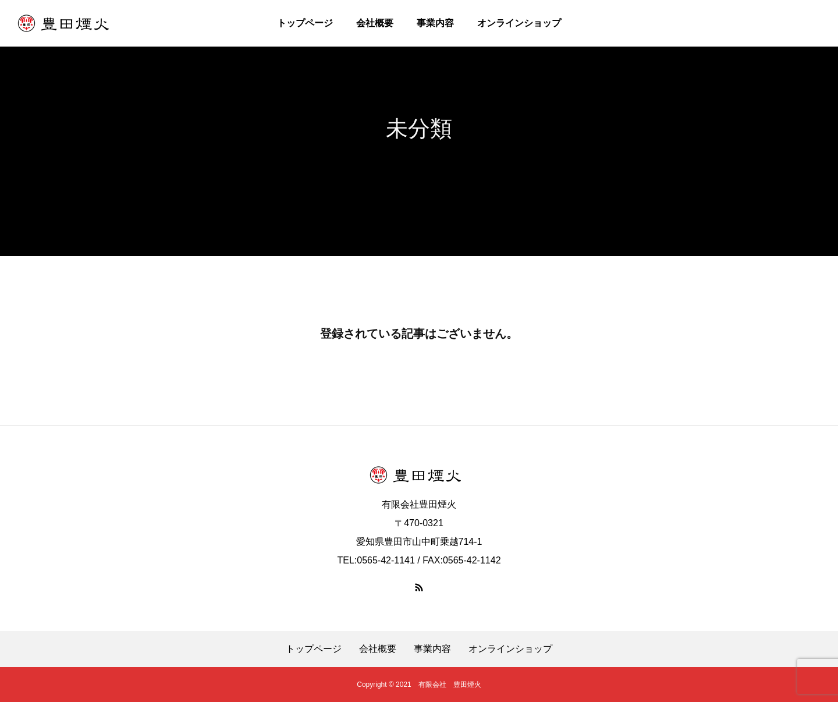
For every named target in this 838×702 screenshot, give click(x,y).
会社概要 (374, 23)
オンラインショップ (519, 23)
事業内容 (435, 23)
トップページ (305, 23)
